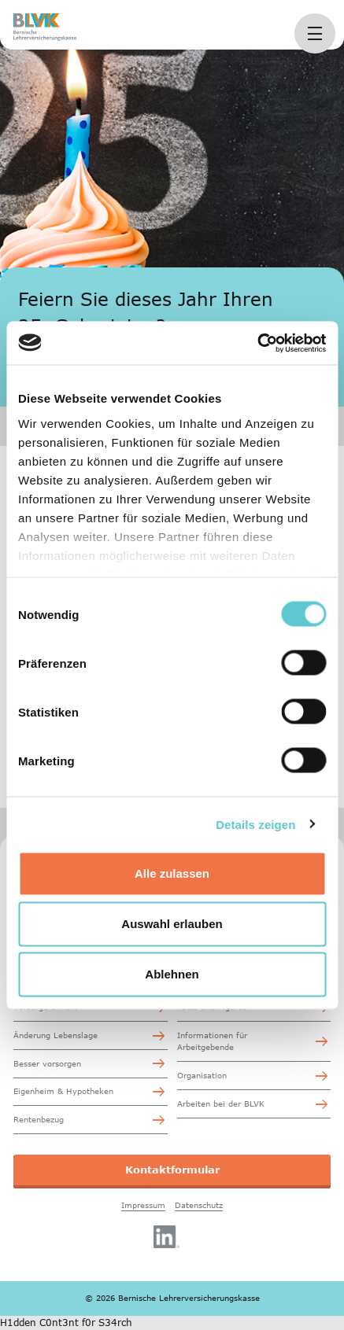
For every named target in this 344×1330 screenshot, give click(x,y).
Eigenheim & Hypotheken (63, 1091)
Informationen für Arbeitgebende (212, 1041)
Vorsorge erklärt (45, 1006)
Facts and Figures (211, 1006)
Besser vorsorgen (47, 1063)
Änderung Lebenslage (55, 1035)
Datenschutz (199, 1205)
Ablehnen (171, 974)
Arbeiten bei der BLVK (220, 1103)
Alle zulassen (172, 873)
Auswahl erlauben (171, 923)
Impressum (143, 1205)
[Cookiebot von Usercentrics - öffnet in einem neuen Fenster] (257, 343)
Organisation (202, 1075)
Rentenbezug (38, 1119)
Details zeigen (255, 824)
